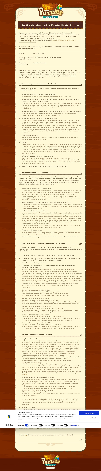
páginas (24, 374)
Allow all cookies (89, 456)
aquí (26, 435)
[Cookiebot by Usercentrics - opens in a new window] (9, 468)
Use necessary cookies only (89, 460)
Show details (73, 468)
